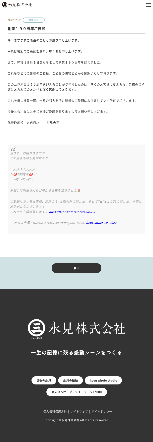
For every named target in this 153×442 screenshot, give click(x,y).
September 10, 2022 (101, 222)
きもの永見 (43, 380)
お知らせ (33, 20)
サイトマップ (79, 411)
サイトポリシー (101, 411)
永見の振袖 (70, 380)
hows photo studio (103, 380)
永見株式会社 (70, 420)
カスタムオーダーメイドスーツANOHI (76, 392)
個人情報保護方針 (55, 411)
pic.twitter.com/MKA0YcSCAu (72, 211)
